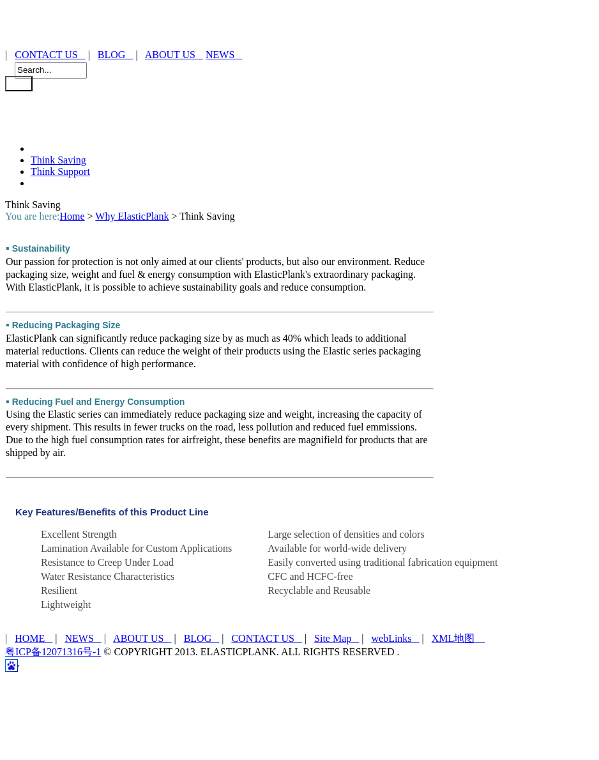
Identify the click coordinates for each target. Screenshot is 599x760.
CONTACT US (50, 54)
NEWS (224, 54)
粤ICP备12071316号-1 (53, 651)
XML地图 (458, 638)
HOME (33, 638)
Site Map (336, 638)
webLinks (395, 638)
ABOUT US (174, 54)
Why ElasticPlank (132, 216)
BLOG (115, 54)
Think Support (60, 171)
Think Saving (58, 160)
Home (71, 216)
